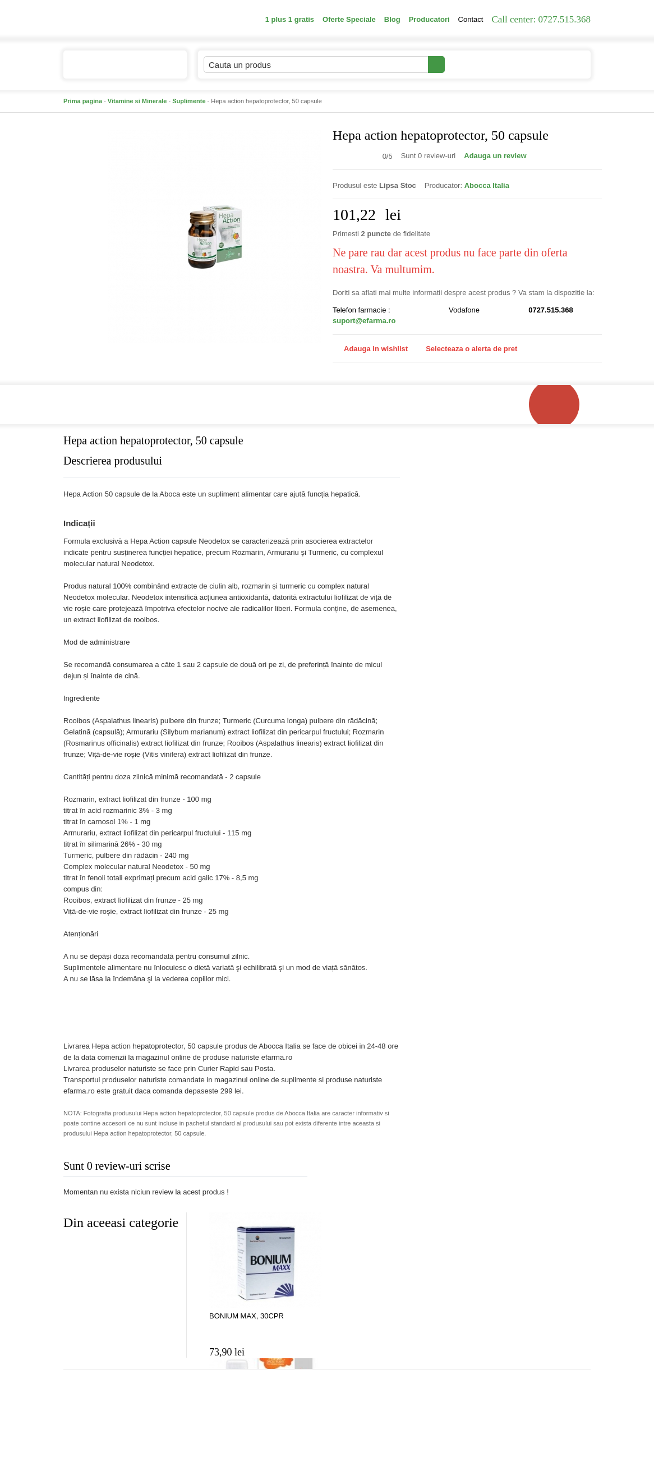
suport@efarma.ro (364, 320)
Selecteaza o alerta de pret (465, 349)
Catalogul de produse (117, 69)
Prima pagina (82, 101)
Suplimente (188, 101)
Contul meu (483, 64)
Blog (392, 19)
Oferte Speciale (349, 19)
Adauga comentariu (360, 1168)
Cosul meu (553, 64)
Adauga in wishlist (370, 348)
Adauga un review (495, 155)
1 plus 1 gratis (289, 19)
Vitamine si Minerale (137, 101)
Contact (470, 19)
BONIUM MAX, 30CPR (246, 1316)
